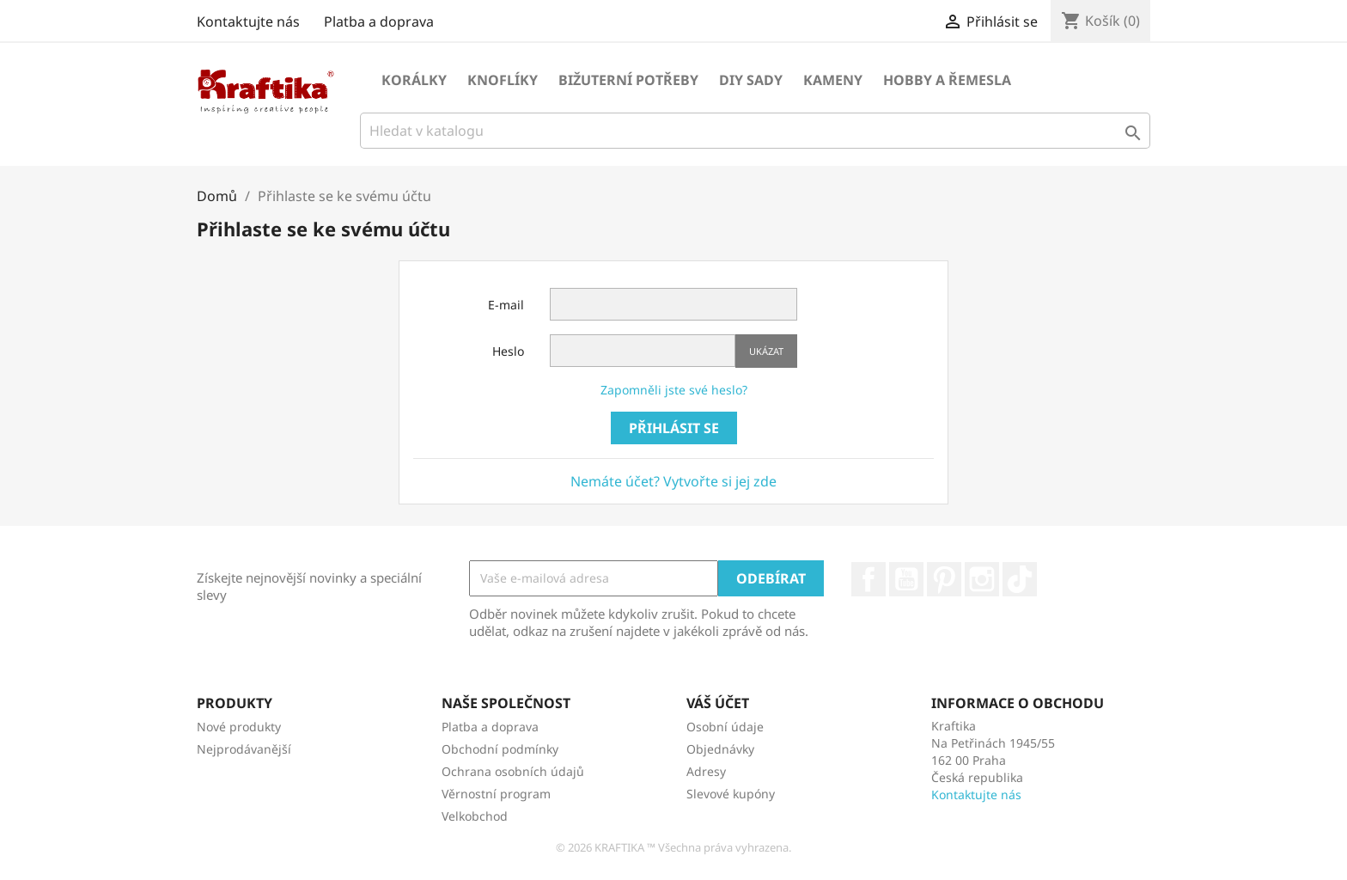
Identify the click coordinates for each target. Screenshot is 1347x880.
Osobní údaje (725, 726)
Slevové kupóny (730, 793)
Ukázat (766, 351)
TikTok (1020, 579)
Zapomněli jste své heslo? (673, 390)
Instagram (982, 579)
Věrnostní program (496, 793)
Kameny (832, 79)
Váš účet (717, 703)
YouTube (906, 579)
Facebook (868, 579)
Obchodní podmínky (500, 749)
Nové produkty (239, 726)
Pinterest (944, 579)
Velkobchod (475, 816)
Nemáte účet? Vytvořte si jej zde (673, 481)
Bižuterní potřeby (628, 79)
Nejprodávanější (244, 749)
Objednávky (720, 749)
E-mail (506, 304)
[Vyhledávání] (755, 131)
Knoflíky (502, 79)
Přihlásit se (674, 428)
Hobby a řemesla (947, 79)
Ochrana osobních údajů (513, 771)
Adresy (706, 771)
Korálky (414, 79)
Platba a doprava (379, 21)
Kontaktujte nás (248, 21)
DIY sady (751, 79)
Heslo (508, 351)
